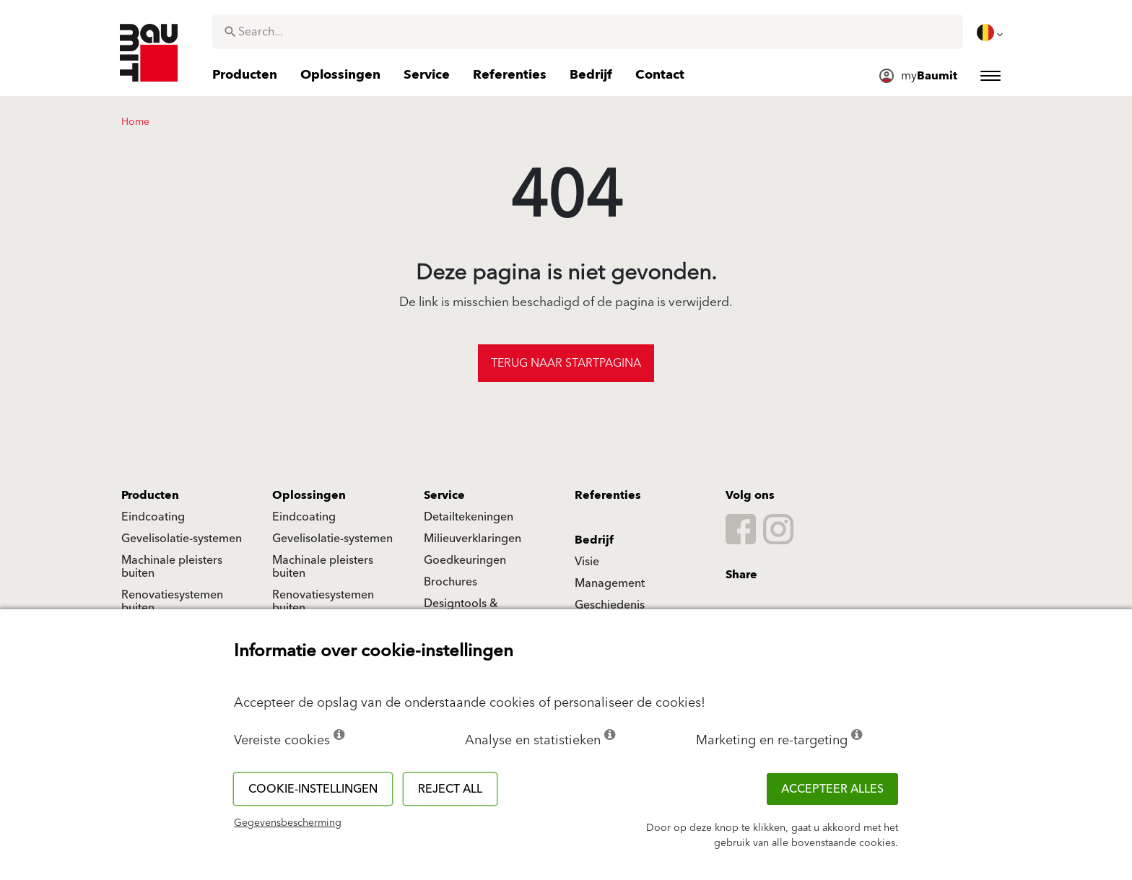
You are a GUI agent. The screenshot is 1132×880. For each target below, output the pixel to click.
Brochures (450, 582)
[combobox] (587, 31)
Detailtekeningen (468, 517)
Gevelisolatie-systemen (181, 538)
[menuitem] (991, 32)
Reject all (450, 789)
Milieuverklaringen (472, 538)
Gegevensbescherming (287, 823)
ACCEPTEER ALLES (832, 789)
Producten (150, 495)
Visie (587, 562)
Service (444, 495)
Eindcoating (153, 517)
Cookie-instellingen (313, 789)
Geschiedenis (610, 605)
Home (135, 122)
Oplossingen (309, 495)
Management (610, 583)
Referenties (608, 495)
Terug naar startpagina (566, 363)
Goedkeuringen (465, 560)
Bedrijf (594, 540)
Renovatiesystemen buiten (172, 601)
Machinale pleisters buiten (171, 566)
